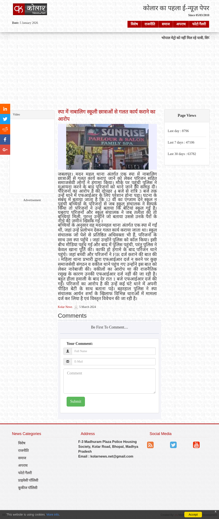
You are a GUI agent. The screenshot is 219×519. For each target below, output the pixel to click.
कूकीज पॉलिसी (27, 488)
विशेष (134, 24)
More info (52, 514)
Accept (193, 514)
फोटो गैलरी (199, 24)
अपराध (181, 24)
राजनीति (150, 24)
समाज (166, 24)
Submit (75, 401)
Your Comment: (80, 343)
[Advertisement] (110, 74)
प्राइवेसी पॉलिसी (28, 480)
